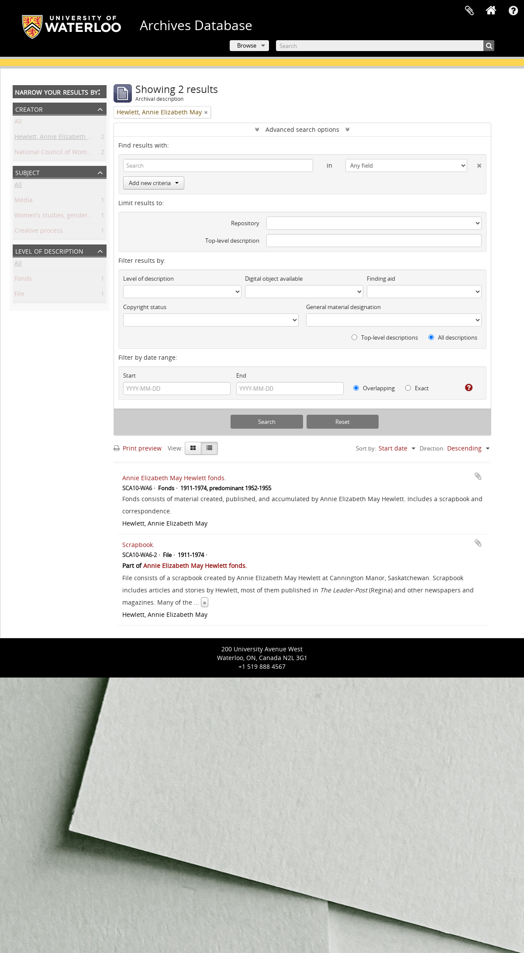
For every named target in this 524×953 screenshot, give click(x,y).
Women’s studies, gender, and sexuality (72, 217)
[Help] (465, 387)
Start (129, 375)
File (19, 295)
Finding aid (381, 278)
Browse (246, 45)
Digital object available (274, 278)
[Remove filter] (206, 112)
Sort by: (366, 448)
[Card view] (193, 448)
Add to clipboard (478, 476)
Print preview (138, 448)
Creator (29, 108)
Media (23, 201)
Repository (245, 223)
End (241, 375)
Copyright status (144, 307)
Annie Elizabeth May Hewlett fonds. (174, 478)
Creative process (38, 232)
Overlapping (374, 388)
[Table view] (209, 448)
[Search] (385, 45)
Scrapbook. (138, 544)
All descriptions (452, 337)
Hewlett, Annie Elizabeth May (57, 138)
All (18, 123)
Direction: (432, 448)
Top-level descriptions (385, 337)
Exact (417, 388)
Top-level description (232, 240)
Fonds (23, 280)
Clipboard (469, 11)
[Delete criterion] (474, 164)
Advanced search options (302, 129)
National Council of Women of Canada (70, 153)
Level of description (49, 250)
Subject (27, 172)
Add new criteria (154, 183)
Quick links (513, 11)
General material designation (343, 307)
